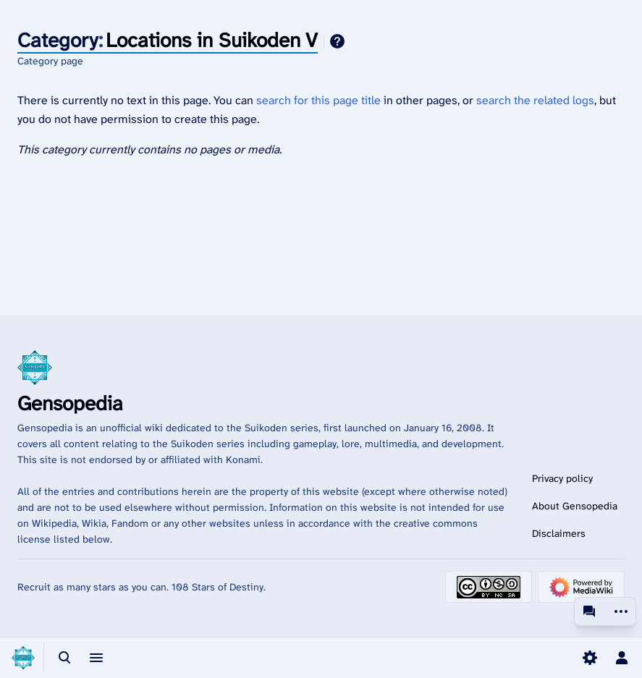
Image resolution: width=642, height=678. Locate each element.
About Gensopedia (574, 505)
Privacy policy (562, 478)
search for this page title (318, 100)
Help (337, 41)
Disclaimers (559, 533)
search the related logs (535, 100)
